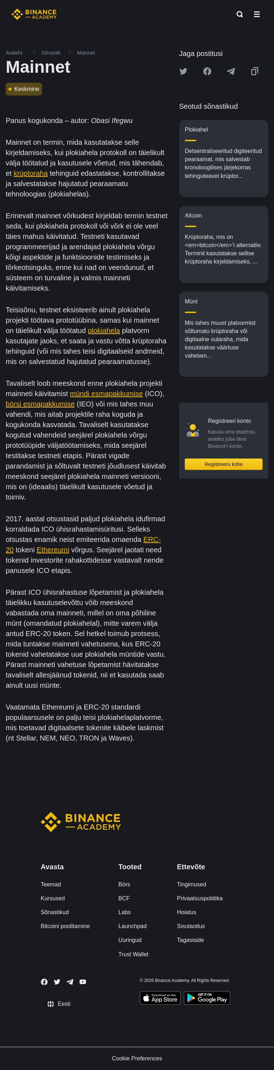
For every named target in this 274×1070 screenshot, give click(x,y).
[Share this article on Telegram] (231, 71)
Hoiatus (186, 912)
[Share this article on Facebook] (207, 71)
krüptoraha (31, 173)
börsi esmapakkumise (40, 404)
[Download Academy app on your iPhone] (160, 999)
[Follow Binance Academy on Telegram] (69, 982)
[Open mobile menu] (256, 14)
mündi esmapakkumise (106, 394)
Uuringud (130, 940)
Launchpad (132, 926)
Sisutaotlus (191, 926)
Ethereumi (53, 550)
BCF (124, 898)
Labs (124, 912)
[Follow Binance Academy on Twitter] (57, 982)
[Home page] (34, 14)
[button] (257, 14)
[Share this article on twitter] (183, 71)
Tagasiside (190, 940)
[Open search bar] (237, 14)
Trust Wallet (133, 954)
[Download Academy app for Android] (207, 999)
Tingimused (191, 884)
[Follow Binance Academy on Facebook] (44, 981)
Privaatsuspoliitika (200, 898)
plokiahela (104, 330)
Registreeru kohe (224, 464)
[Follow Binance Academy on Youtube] (82, 981)
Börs (124, 884)
